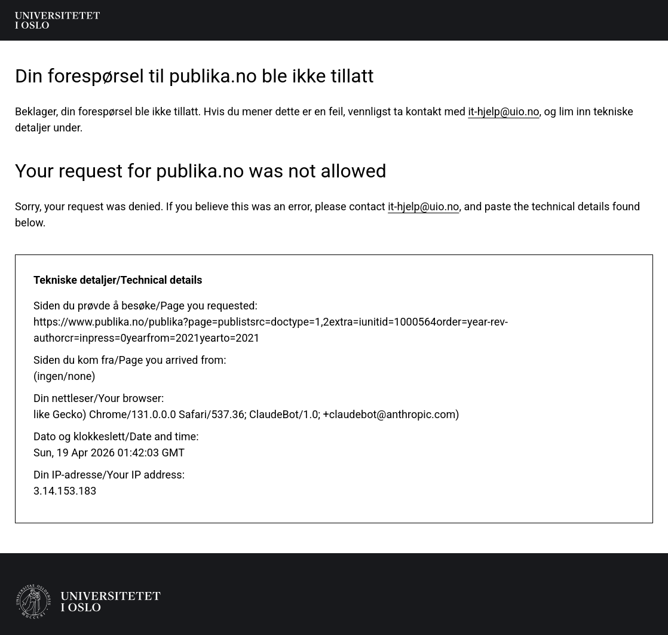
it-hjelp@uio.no (503, 111)
